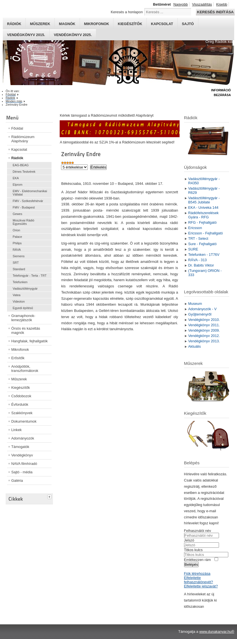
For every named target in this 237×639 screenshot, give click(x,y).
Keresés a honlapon (127, 12)
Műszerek (40, 24)
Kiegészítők (130, 24)
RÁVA (17, 249)
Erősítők (17, 358)
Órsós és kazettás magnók (25, 330)
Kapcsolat (162, 24)
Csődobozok (21, 396)
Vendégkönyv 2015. (26, 35)
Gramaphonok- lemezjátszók (23, 318)
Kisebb (221, 4)
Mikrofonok (96, 24)
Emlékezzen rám (197, 560)
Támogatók (20, 447)
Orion (16, 230)
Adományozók (22, 438)
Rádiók (14, 24)
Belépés (191, 564)
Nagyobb (180, 4)
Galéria (17, 480)
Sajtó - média (21, 472)
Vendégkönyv (22, 455)
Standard (19, 269)
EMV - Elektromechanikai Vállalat (30, 192)
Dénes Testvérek (24, 171)
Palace (17, 236)
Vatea (17, 295)
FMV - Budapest (24, 207)
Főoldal (17, 128)
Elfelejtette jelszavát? (201, 586)
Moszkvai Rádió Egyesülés (23, 222)
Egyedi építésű (23, 308)
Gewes (17, 214)
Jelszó (189, 540)
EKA (16, 178)
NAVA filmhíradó (24, 464)
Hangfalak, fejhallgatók (29, 341)
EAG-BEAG (21, 165)
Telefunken (20, 282)
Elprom (17, 184)
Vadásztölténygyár (25, 288)
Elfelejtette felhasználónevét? (198, 580)
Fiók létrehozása (197, 573)
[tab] (50, 496)
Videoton (19, 301)
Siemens (18, 256)
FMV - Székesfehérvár (28, 201)
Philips (17, 243)
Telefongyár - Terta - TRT (29, 275)
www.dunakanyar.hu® (216, 631)
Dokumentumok (24, 421)
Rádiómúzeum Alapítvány (23, 139)
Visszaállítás (202, 4)
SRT (16, 262)
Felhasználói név (197, 531)
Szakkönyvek (21, 413)
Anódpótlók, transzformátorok (24, 368)
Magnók (67, 24)
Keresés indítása (215, 12)
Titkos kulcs (193, 550)
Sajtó (188, 24)
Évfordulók (19, 404)
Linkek (16, 430)
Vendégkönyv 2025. (73, 35)
